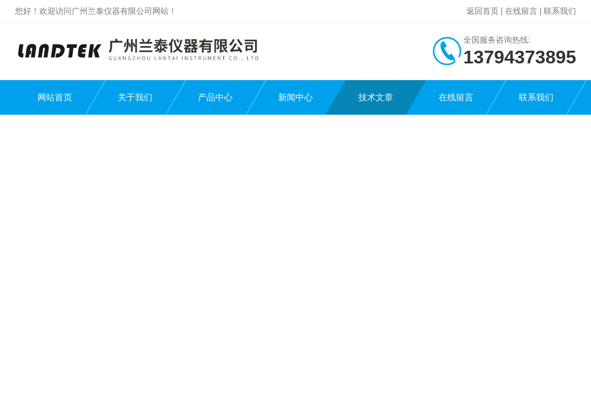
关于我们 (135, 97)
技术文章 (375, 97)
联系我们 (560, 11)
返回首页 (482, 11)
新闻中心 (295, 97)
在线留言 (521, 11)
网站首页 (55, 97)
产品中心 (215, 97)
